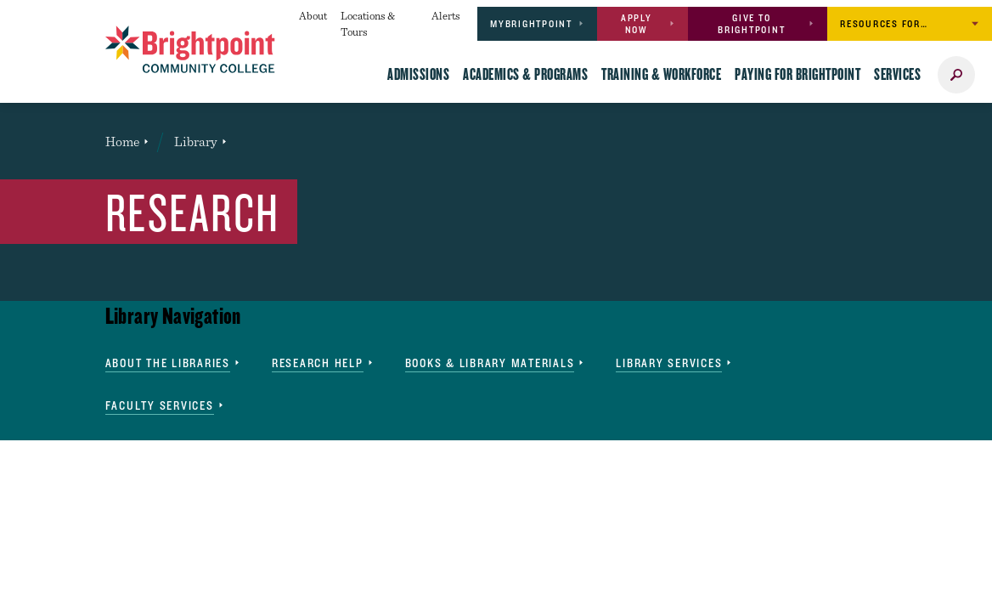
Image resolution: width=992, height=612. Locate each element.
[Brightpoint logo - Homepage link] (190, 49)
